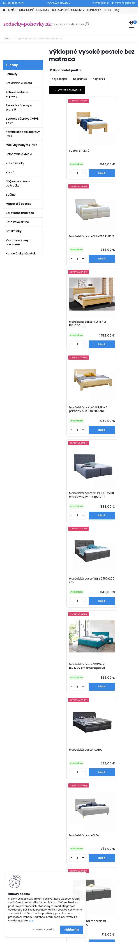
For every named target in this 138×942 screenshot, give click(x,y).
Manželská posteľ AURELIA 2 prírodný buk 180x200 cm (112, 240)
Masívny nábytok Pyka (21, 145)
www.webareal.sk (84, 938)
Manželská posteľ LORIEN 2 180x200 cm (70, 239)
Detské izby (14, 231)
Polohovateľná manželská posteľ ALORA (113, 504)
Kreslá (10, 172)
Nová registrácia (125, 3)
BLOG (107, 10)
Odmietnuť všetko (43, 929)
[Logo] (27, 24)
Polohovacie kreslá (19, 154)
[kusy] (59, 173)
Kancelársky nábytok (21, 253)
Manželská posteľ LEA (68, 502)
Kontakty (50, 774)
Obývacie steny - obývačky (18, 183)
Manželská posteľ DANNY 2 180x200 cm (91, 675)
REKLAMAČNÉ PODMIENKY (68, 10)
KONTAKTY (94, 10)
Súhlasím (71, 930)
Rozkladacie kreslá (19, 83)
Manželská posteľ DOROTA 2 (108, 589)
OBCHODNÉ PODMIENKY (34, 10)
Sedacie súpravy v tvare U (19, 107)
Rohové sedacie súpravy (17, 94)
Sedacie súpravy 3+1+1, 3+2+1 (22, 121)
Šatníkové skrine (17, 222)
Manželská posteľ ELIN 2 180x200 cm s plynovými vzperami (70, 328)
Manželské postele (18, 204)
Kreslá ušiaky (15, 163)
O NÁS (12, 10)
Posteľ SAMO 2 (63, 151)
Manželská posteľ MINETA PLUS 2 (108, 152)
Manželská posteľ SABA (112, 414)
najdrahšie (80, 79)
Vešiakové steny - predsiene (18, 242)
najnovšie (99, 79)
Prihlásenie (102, 3)
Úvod (8, 38)
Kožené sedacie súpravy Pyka (23, 134)
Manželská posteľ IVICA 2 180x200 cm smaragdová (70, 417)
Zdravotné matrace (20, 213)
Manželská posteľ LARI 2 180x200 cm (69, 589)
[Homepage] (4, 10)
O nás (48, 750)
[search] (87, 25)
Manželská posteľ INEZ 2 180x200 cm (112, 327)
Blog (116, 10)
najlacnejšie (59, 79)
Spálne (10, 195)
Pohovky (11, 74)
